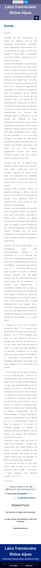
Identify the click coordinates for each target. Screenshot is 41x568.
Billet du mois (12, 489)
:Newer (19, 494)
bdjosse (14, 487)
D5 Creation (14, 565)
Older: (24, 498)
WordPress (29, 565)
